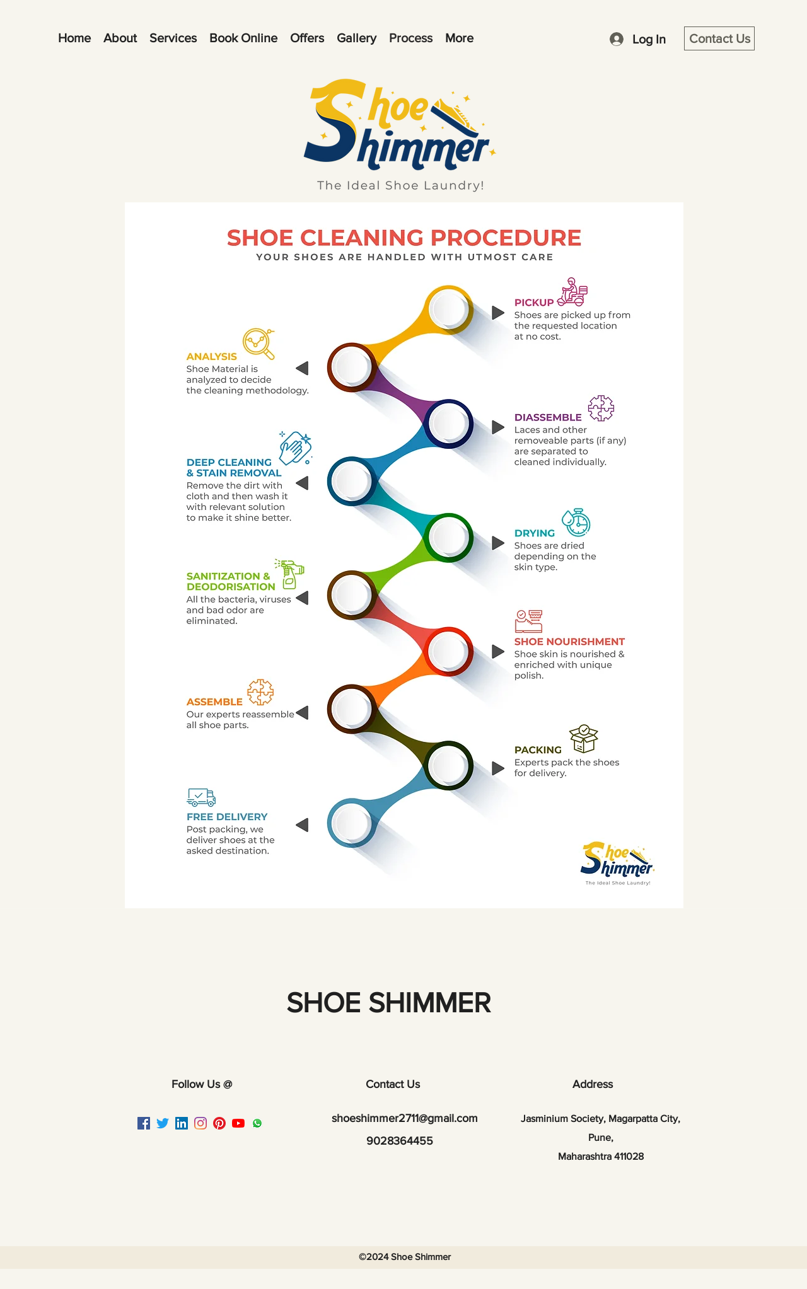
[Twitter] (162, 1123)
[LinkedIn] (181, 1123)
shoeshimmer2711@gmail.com (405, 1118)
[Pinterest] (219, 1123)
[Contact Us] (719, 38)
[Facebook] (143, 1123)
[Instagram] (200, 1123)
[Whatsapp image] (257, 1123)
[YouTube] (238, 1123)
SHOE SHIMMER (388, 1002)
